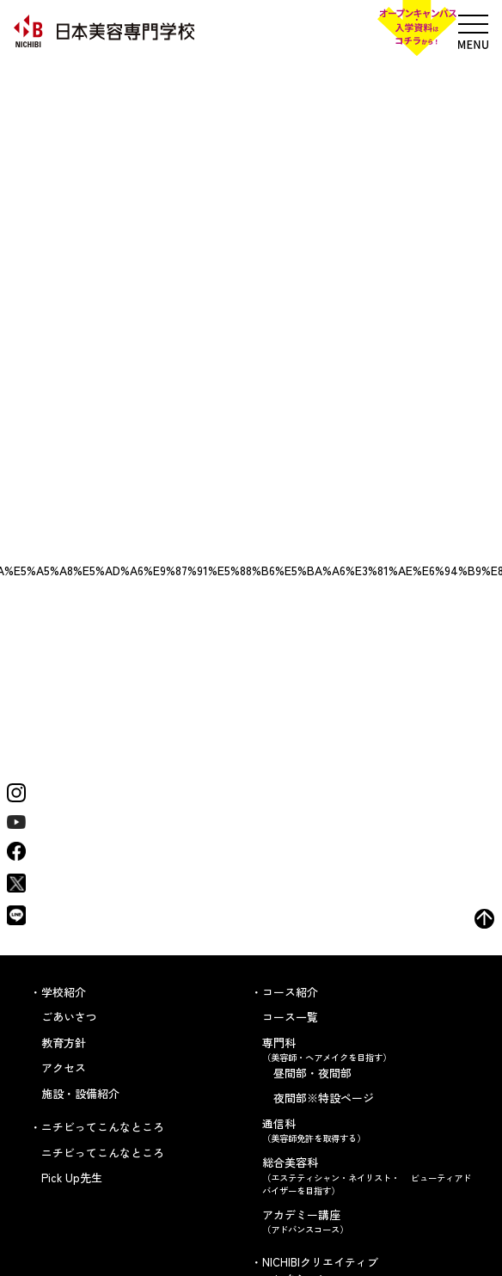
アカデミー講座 (367, 1221)
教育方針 (63, 1042)
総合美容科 (367, 1176)
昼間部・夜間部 (312, 1072)
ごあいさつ (69, 1017)
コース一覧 (290, 1017)
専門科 (367, 1049)
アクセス (63, 1067)
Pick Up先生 (71, 1177)
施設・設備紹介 (80, 1093)
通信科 (367, 1130)
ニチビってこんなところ (102, 1152)
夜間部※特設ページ (323, 1097)
